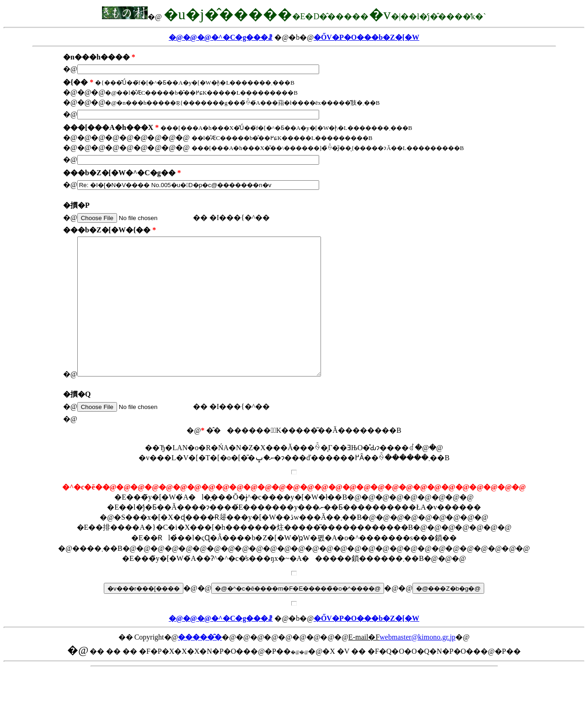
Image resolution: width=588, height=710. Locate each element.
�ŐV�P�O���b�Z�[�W (366, 37)
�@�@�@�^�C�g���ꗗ (221, 37)
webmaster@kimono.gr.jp (417, 664)
